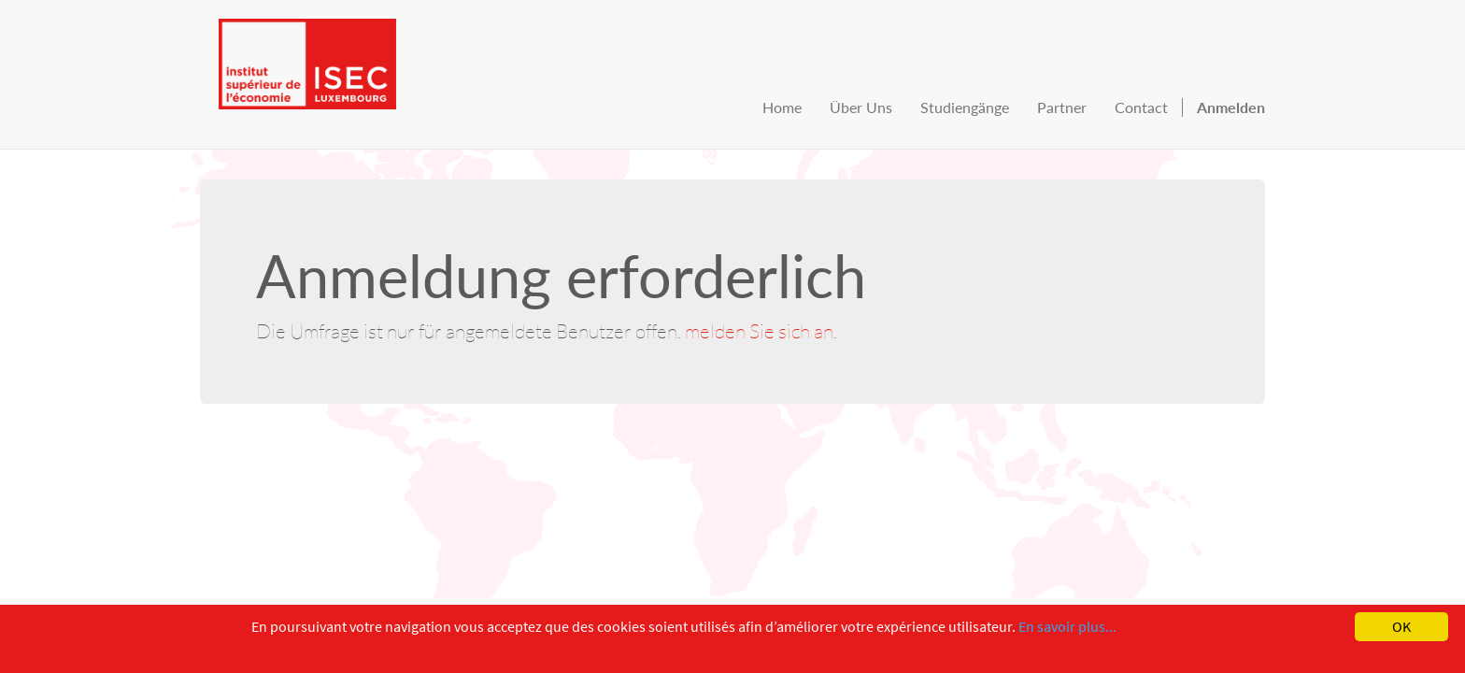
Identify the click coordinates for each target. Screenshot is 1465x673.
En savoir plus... (1067, 626)
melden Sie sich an (759, 330)
